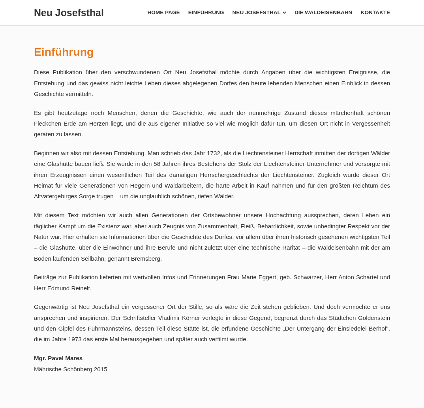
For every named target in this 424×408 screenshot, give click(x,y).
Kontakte (375, 12)
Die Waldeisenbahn (324, 12)
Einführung (206, 12)
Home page (164, 12)
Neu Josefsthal (69, 12)
